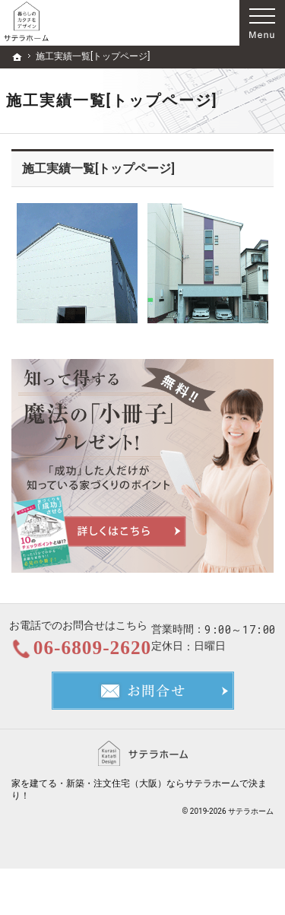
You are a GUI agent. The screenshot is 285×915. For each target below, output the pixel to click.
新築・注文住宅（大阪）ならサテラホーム (152, 828)
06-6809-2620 (156, 649)
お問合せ (143, 736)
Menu (262, 23)
